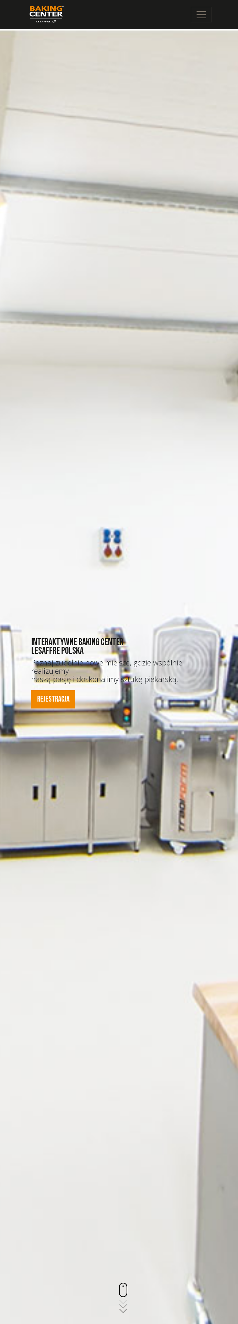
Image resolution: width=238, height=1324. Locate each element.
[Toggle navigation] (201, 14)
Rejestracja (53, 699)
